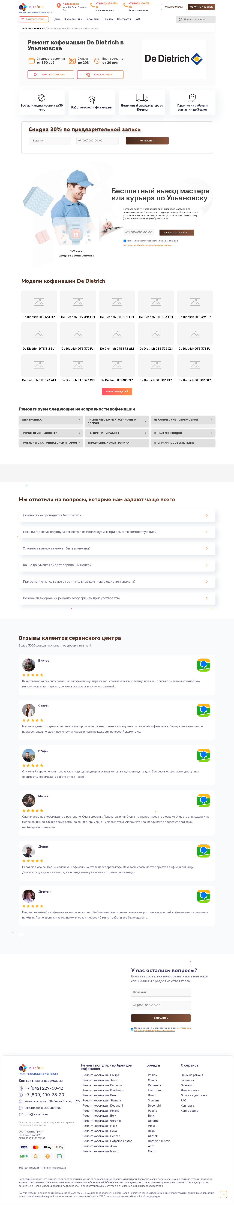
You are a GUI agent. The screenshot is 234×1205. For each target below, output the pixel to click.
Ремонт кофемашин (33, 28)
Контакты (124, 19)
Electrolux (154, 1090)
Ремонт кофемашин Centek (101, 1136)
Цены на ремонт (192, 1075)
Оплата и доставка (194, 1095)
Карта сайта (189, 1110)
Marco (152, 1151)
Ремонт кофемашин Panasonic (103, 1085)
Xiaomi (152, 1080)
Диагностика (190, 1090)
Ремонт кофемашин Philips (101, 1075)
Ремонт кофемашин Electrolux (103, 1090)
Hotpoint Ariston (159, 1141)
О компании (72, 19)
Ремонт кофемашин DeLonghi (103, 1105)
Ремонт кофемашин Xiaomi (101, 1080)
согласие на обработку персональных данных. (148, 245)
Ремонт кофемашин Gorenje (102, 1120)
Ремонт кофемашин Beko (100, 1131)
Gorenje (153, 1120)
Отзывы (108, 19)
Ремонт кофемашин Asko (100, 1146)
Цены (56, 19)
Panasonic (155, 1085)
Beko (151, 1131)
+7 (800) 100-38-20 (44, 1095)
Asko (151, 1146)
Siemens (153, 1100)
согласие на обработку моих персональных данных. (162, 1029)
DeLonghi (154, 1105)
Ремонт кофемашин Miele (100, 1126)
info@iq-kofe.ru (36, 1114)
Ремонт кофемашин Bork (99, 1115)
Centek (153, 1136)
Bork (151, 1115)
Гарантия (92, 19)
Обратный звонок (201, 7)
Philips (152, 1075)
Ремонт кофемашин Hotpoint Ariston (107, 1141)
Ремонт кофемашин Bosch (101, 1095)
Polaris (152, 1110)
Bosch (152, 1095)
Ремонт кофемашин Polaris (101, 1110)
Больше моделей (117, 391)
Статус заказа (174, 7)
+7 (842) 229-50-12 (44, 1088)
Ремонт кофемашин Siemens (102, 1100)
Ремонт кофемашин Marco (100, 1151)
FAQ (137, 19)
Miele (151, 1126)
